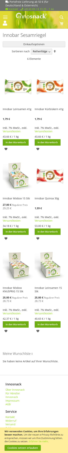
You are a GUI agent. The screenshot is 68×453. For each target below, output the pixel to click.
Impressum (12, 400)
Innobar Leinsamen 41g (17, 109)
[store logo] (34, 15)
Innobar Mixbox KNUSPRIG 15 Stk (13, 289)
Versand (10, 424)
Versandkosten (12, 131)
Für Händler (12, 393)
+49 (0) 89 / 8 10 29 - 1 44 (37, 9)
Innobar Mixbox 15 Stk (16, 198)
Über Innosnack (14, 389)
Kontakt (11, 9)
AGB (8, 404)
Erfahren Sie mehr (38, 441)
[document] (34, 440)
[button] (6, 149)
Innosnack (11, 397)
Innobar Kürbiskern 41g (49, 109)
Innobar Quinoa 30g (47, 198)
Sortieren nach (21, 51)
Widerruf (10, 420)
